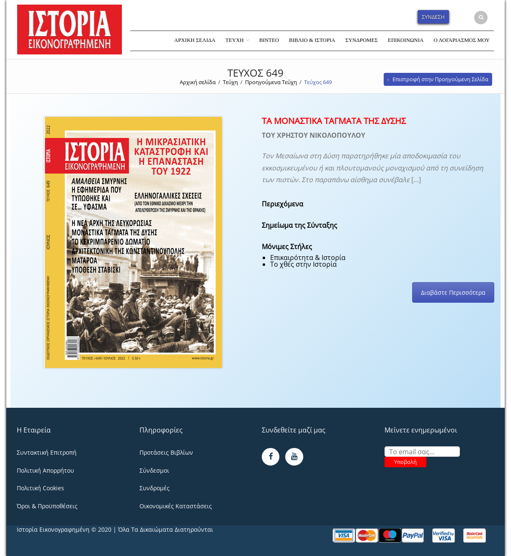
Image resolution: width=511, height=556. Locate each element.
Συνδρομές (361, 40)
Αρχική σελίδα (198, 82)
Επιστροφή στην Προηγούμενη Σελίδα (440, 79)
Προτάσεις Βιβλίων (166, 452)
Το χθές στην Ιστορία (303, 264)
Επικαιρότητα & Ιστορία (308, 257)
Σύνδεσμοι (154, 470)
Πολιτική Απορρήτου (45, 470)
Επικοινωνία (405, 40)
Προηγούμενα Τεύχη (271, 82)
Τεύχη (234, 40)
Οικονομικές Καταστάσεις (175, 506)
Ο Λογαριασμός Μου (462, 40)
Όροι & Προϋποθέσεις (47, 506)
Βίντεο (269, 40)
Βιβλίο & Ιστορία (312, 40)
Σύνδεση (433, 17)
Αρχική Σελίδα (194, 40)
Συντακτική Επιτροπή (47, 452)
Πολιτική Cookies (40, 488)
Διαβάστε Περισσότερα (453, 292)
